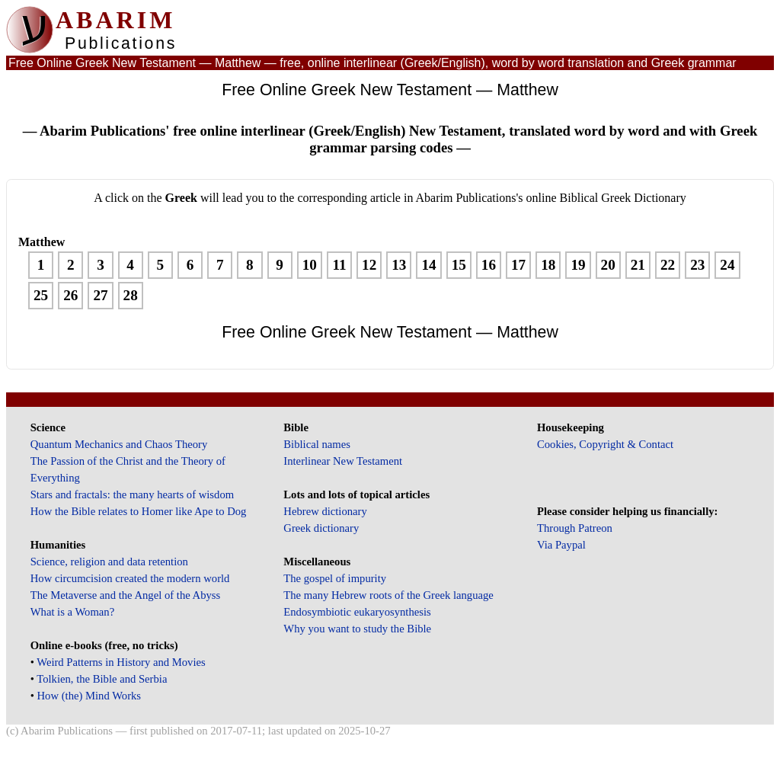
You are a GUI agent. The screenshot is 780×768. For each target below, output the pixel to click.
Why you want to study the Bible (357, 628)
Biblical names (316, 444)
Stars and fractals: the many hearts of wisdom (132, 494)
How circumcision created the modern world (130, 578)
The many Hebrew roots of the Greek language (388, 595)
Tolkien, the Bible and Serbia (102, 679)
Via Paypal (561, 545)
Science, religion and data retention (109, 561)
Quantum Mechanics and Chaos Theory (119, 444)
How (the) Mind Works (89, 696)
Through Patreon (574, 528)
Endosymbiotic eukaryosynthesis (356, 612)
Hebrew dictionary (324, 511)
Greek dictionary (321, 528)
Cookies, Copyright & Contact (605, 444)
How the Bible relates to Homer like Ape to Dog (138, 511)
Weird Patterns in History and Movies (121, 662)
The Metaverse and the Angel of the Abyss (125, 595)
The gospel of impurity (334, 578)
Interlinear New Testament (342, 461)
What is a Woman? (72, 612)
